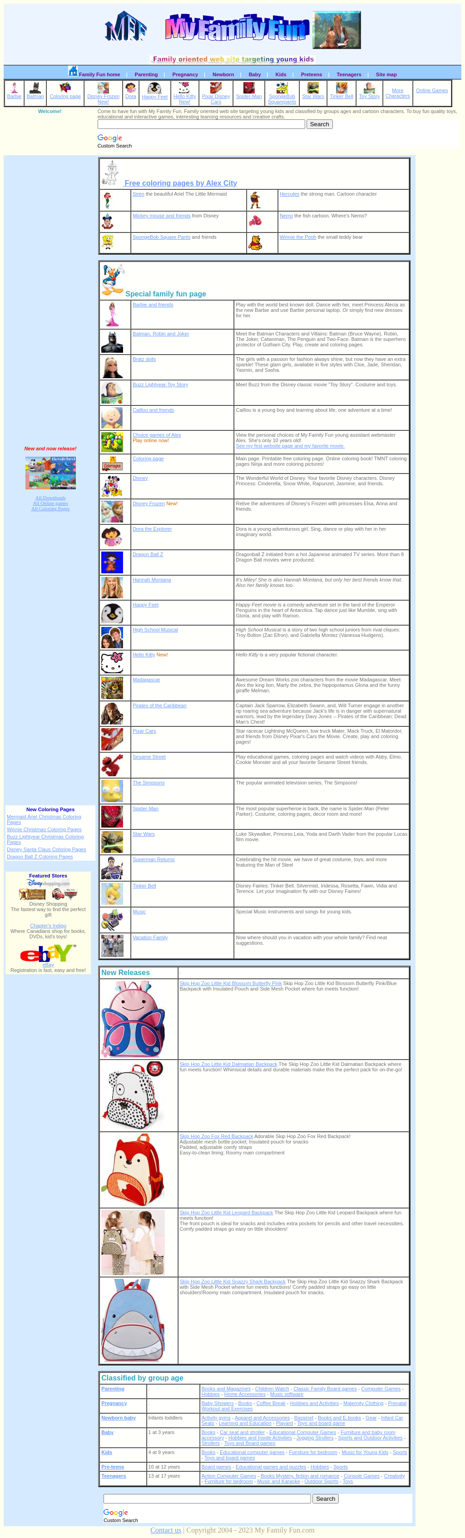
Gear (371, 1417)
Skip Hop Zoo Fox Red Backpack (216, 1136)
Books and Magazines (226, 1388)
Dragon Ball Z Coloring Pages (40, 856)
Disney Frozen (149, 503)
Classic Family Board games (324, 1388)
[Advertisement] (50, 299)
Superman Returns (153, 859)
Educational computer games (252, 1452)
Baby (255, 74)
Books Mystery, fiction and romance (300, 1476)
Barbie (14, 94)
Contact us (165, 1530)
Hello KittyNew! (184, 96)
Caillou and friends (153, 410)
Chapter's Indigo (48, 925)
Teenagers (349, 74)
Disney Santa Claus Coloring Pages (46, 849)
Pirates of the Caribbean (160, 705)
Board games (216, 1466)
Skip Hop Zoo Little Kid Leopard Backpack (226, 1212)
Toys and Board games (250, 1443)
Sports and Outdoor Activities (370, 1437)
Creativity (394, 1476)
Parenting (146, 74)
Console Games (362, 1476)
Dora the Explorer (152, 529)
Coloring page (65, 94)
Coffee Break (271, 1403)
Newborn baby (118, 1417)
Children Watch (272, 1388)
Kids (281, 74)
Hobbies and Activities (314, 1403)
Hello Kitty (144, 654)
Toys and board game (321, 1423)
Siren (138, 194)
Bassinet (303, 1417)
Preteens (311, 74)
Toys (348, 1481)
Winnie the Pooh (298, 237)
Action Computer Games (229, 1476)
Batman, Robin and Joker (161, 333)
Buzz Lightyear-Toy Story (160, 384)
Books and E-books (339, 1417)
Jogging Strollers (315, 1437)
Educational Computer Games (302, 1432)
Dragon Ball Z (148, 554)
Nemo (286, 215)
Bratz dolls (144, 359)
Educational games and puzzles (271, 1466)
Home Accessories (245, 1394)
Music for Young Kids (364, 1452)
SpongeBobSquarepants (282, 96)
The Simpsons (148, 782)
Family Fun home (94, 73)
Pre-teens (112, 1466)
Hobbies (211, 1394)
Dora (131, 94)
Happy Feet (155, 94)
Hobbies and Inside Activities (260, 1437)
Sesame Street (149, 756)
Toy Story (369, 94)
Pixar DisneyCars (216, 96)
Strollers (211, 1443)
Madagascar (146, 679)
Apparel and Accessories (262, 1417)
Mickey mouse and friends (162, 215)
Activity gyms (216, 1417)
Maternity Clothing (363, 1403)
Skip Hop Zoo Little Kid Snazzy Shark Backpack (233, 1281)
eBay (48, 962)
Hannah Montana (152, 579)
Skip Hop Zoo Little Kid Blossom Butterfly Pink (231, 983)
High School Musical (155, 629)
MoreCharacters (398, 93)
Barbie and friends (153, 304)
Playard (284, 1423)
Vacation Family (150, 937)
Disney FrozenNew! (103, 96)
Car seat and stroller (242, 1432)
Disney (140, 478)
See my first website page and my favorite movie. (290, 446)
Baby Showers (218, 1403)
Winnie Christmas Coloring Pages (44, 829)
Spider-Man (249, 94)
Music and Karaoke (278, 1481)
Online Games (432, 90)
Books (245, 1403)
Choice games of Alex (157, 435)
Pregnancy (185, 74)
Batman (35, 94)
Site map (386, 74)
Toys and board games (229, 1457)
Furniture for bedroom (313, 1452)
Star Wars (313, 94)
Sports (400, 1452)
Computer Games (381, 1388)
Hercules (289, 194)
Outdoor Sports (322, 1481)
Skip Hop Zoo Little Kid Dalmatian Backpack (228, 1064)
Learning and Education (245, 1423)
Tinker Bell (341, 94)
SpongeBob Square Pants (161, 237)
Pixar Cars (144, 731)
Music (139, 911)
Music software (286, 1394)
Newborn (223, 74)
